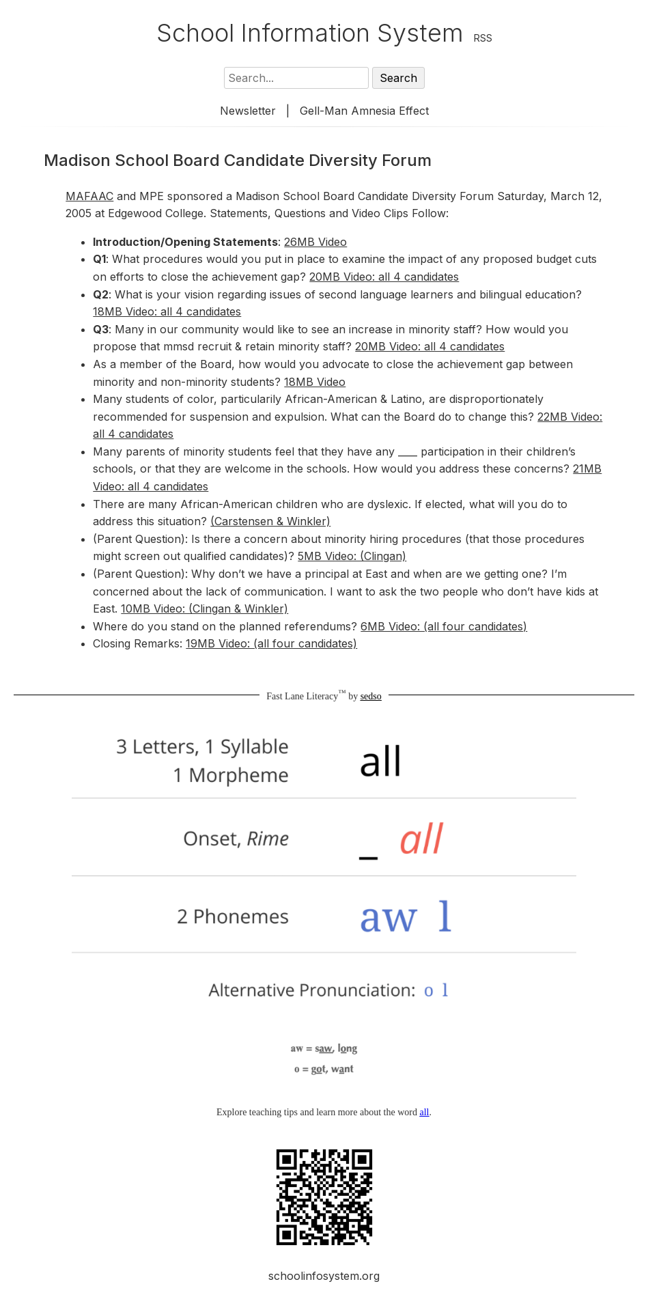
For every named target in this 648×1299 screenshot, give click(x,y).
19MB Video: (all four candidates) (271, 643)
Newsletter (248, 110)
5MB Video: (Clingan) (352, 556)
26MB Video (315, 242)
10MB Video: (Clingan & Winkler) (204, 608)
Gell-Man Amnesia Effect (364, 110)
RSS (483, 38)
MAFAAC (89, 196)
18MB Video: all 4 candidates (167, 311)
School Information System (310, 33)
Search (398, 78)
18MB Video (315, 382)
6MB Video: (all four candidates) (444, 626)
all (424, 1112)
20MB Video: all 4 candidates (384, 276)
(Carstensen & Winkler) (270, 521)
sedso (371, 696)
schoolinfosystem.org (324, 1276)
